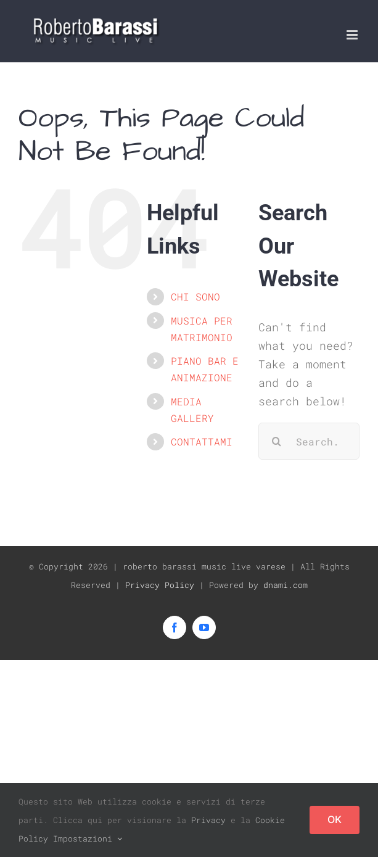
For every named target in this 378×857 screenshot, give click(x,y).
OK (334, 819)
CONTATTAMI (201, 441)
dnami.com (285, 584)
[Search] (276, 441)
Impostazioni (87, 838)
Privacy (208, 820)
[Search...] (309, 441)
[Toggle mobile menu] (353, 34)
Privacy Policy (159, 584)
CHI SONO (195, 296)
